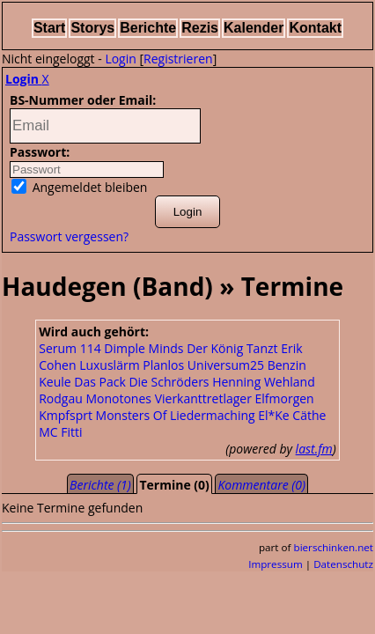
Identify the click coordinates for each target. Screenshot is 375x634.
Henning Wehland (263, 381)
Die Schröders (169, 381)
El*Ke (273, 415)
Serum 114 (69, 348)
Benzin (287, 365)
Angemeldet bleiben (79, 187)
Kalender (253, 27)
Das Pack (100, 381)
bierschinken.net (334, 547)
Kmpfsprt (65, 415)
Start (49, 27)
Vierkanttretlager (203, 398)
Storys (92, 27)
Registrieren (178, 58)
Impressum (275, 564)
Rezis (199, 27)
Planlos (163, 365)
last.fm (314, 448)
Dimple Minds (143, 348)
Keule (54, 381)
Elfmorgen (284, 398)
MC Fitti (60, 432)
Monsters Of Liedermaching (175, 415)
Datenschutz (343, 564)
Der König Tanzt (232, 348)
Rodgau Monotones (95, 398)
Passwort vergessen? (69, 236)
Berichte (148, 27)
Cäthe (309, 415)
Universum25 (226, 365)
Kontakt (315, 27)
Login (120, 58)
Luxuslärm (109, 365)
